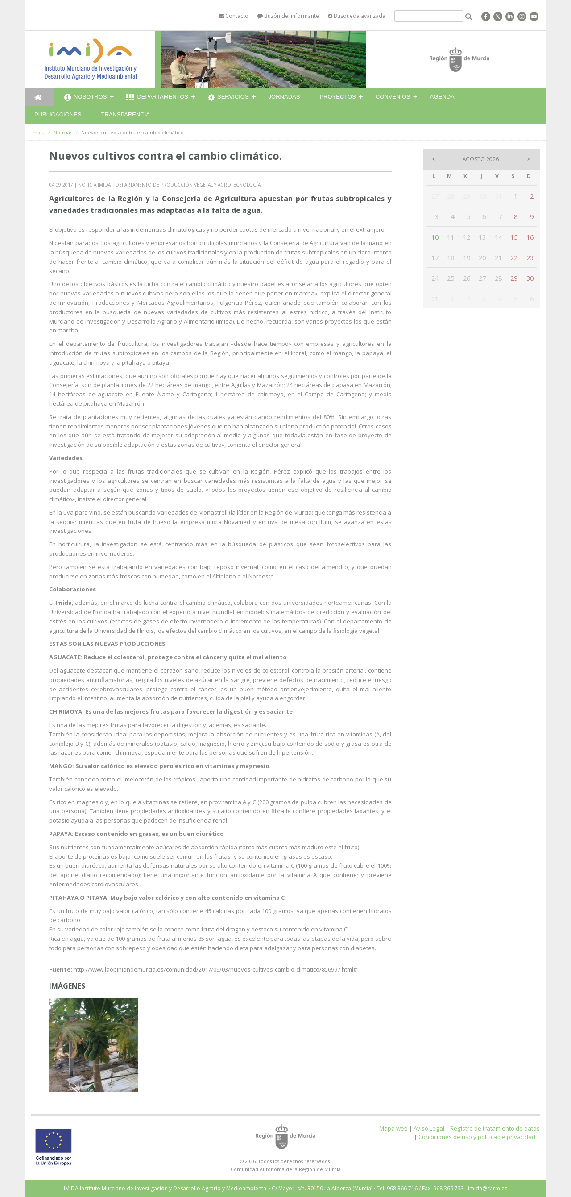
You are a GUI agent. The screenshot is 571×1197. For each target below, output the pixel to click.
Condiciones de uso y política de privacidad (476, 1137)
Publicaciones (57, 114)
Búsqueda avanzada (356, 16)
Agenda (442, 96)
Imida (38, 132)
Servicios (228, 97)
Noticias (63, 132)
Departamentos (157, 97)
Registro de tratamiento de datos (495, 1128)
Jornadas (284, 96)
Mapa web (393, 1128)
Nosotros (85, 97)
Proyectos (337, 96)
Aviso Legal (429, 1128)
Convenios (393, 96)
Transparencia (125, 114)
